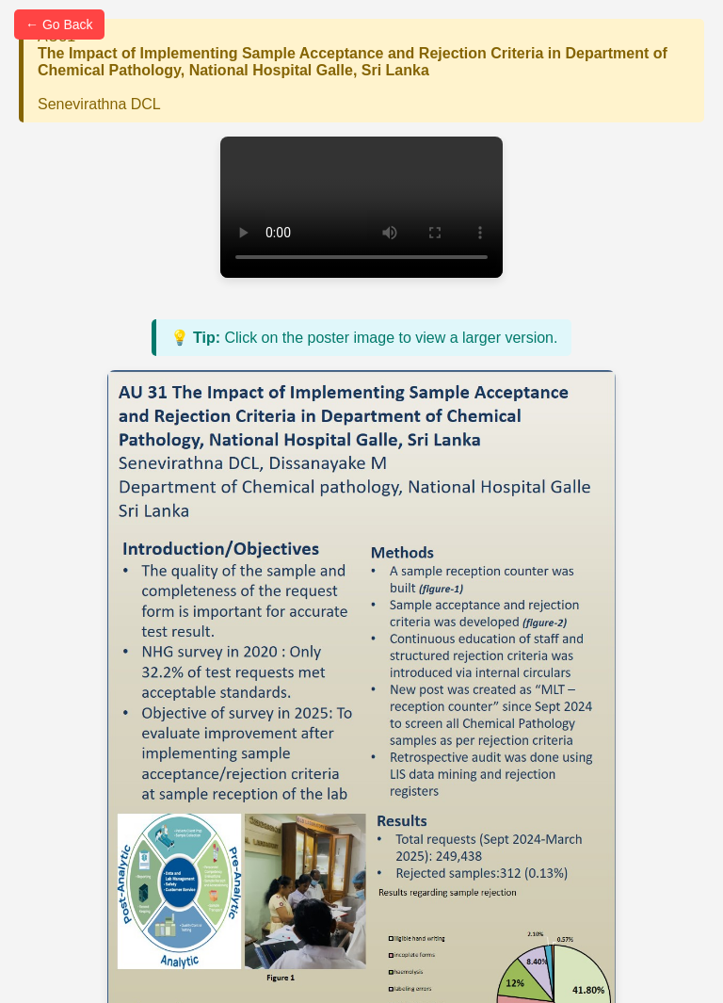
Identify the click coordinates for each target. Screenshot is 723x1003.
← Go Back (59, 24)
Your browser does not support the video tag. (361, 207)
